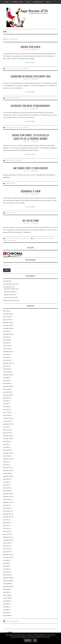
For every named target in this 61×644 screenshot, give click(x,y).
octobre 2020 (6, 372)
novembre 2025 (7, 314)
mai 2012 (5, 525)
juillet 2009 (6, 589)
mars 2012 (6, 528)
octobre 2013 (6, 499)
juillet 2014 (6, 479)
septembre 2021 (7, 363)
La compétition (25, 68)
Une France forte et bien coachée (30, 168)
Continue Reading (30, 62)
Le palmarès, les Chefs (17, 2)
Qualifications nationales (10, 300)
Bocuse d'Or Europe (16, 98)
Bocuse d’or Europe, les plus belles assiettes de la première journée (30, 136)
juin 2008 (5, 604)
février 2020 (6, 383)
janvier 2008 (6, 615)
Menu (5, 31)
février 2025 (6, 317)
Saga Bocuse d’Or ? (38, 2)
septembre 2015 (7, 459)
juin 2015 (5, 462)
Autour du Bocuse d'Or (9, 284)
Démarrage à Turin (30, 191)
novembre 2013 (7, 496)
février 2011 (6, 549)
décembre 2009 (7, 578)
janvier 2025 (6, 319)
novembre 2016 (7, 438)
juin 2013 (5, 505)
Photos (28, 2)
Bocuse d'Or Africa (16, 68)
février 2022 (6, 360)
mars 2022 (6, 357)
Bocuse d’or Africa (30, 47)
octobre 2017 (6, 421)
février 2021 (6, 369)
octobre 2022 (6, 348)
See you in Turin (30, 220)
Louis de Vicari (37, 238)
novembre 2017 (7, 418)
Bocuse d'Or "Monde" (10, 289)
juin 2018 (5, 401)
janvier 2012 (6, 534)
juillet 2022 (6, 354)
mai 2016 (5, 444)
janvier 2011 (6, 551)
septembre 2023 (7, 334)
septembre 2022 (7, 351)
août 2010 (5, 560)
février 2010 (6, 575)
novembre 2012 (7, 517)
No (35, 640)
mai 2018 (5, 404)
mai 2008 (5, 607)
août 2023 (5, 337)
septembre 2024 (7, 328)
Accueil (6, 2)
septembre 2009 (7, 586)
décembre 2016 (7, 435)
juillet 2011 (6, 546)
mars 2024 (6, 331)
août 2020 (5, 377)
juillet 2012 (6, 522)
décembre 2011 (7, 537)
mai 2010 (5, 566)
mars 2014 (6, 485)
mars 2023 (6, 343)
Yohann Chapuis (12, 240)
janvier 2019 (6, 392)
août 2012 (5, 520)
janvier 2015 (6, 467)
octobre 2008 (6, 598)
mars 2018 (6, 409)
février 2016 (6, 450)
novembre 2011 (7, 540)
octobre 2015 (6, 456)
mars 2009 (6, 592)
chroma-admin (34, 50)
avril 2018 (6, 406)
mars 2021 (6, 366)
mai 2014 (5, 482)
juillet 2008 (6, 601)
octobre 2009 (6, 583)
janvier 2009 (6, 595)
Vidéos (48, 2)
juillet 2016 (6, 441)
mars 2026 (6, 311)
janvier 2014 (6, 491)
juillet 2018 (6, 398)
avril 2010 (6, 569)
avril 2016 (6, 447)
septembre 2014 (7, 476)
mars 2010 (6, 572)
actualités (8, 68)
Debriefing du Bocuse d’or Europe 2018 (30, 76)
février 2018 (6, 412)
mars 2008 (6, 612)
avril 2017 (6, 427)
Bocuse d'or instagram (12, 621)
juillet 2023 (6, 340)
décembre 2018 (7, 395)
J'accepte (27, 640)
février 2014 (6, 488)
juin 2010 (5, 563)
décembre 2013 (7, 493)
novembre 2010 (7, 557)
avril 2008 (6, 609)
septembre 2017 (7, 424)
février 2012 (6, 531)
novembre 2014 (7, 470)
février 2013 (6, 508)
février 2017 (6, 430)
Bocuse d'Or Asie (8, 294)
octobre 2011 (6, 543)
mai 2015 (5, 464)
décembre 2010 (7, 554)
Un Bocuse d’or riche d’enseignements (30, 106)
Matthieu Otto (44, 238)
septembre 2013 (7, 502)
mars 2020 (6, 380)
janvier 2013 (6, 511)
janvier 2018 (6, 415)
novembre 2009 (7, 580)
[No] (59, 638)
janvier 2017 (6, 433)
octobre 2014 (6, 473)
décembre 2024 (7, 322)
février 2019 (6, 389)
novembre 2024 (7, 325)
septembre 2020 (7, 375)
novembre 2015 (7, 453)
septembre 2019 (7, 386)
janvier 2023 (6, 346)
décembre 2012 (7, 514)
